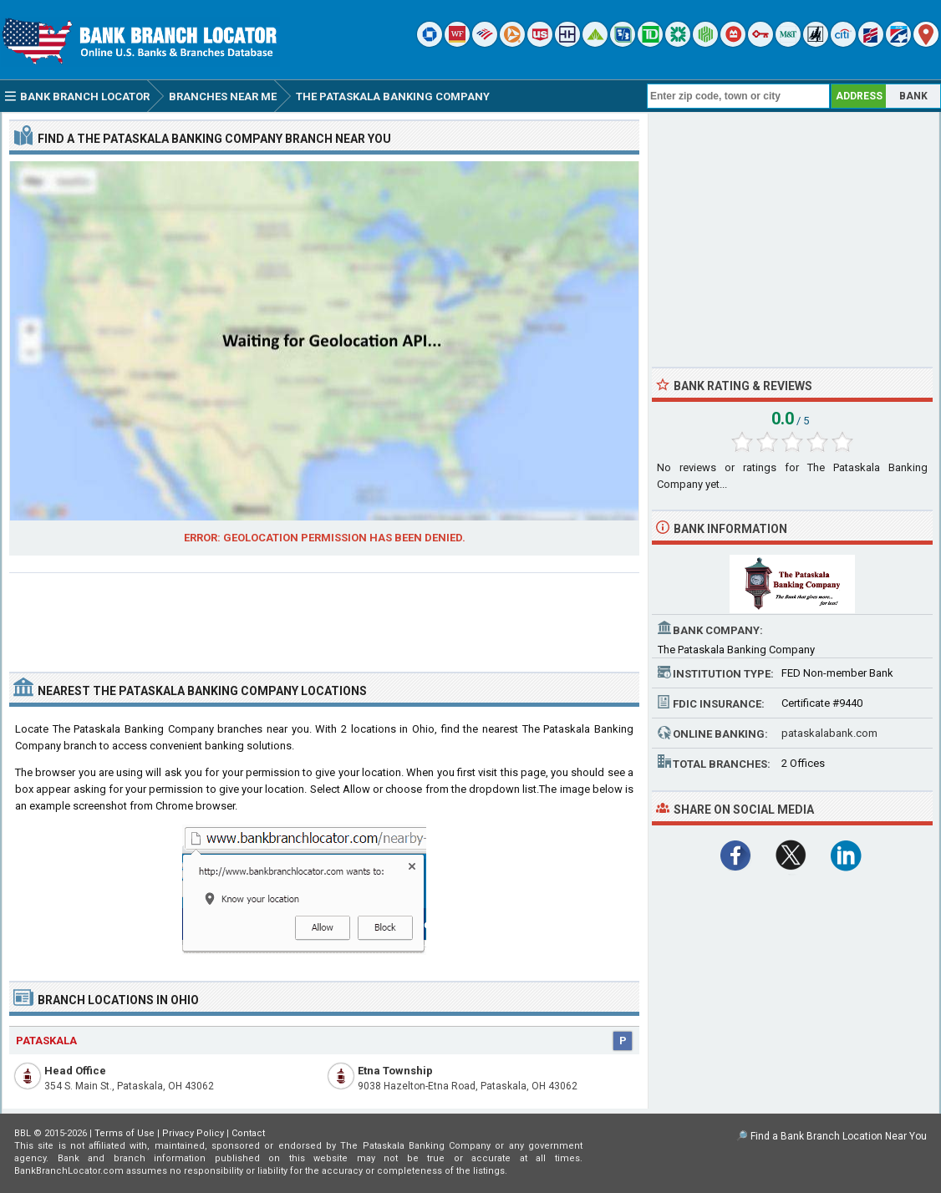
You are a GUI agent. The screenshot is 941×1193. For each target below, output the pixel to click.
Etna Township (395, 1070)
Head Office (75, 1070)
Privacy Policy (193, 1133)
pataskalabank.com (829, 733)
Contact (248, 1133)
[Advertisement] (324, 615)
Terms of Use (124, 1133)
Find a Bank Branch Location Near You (838, 1136)
